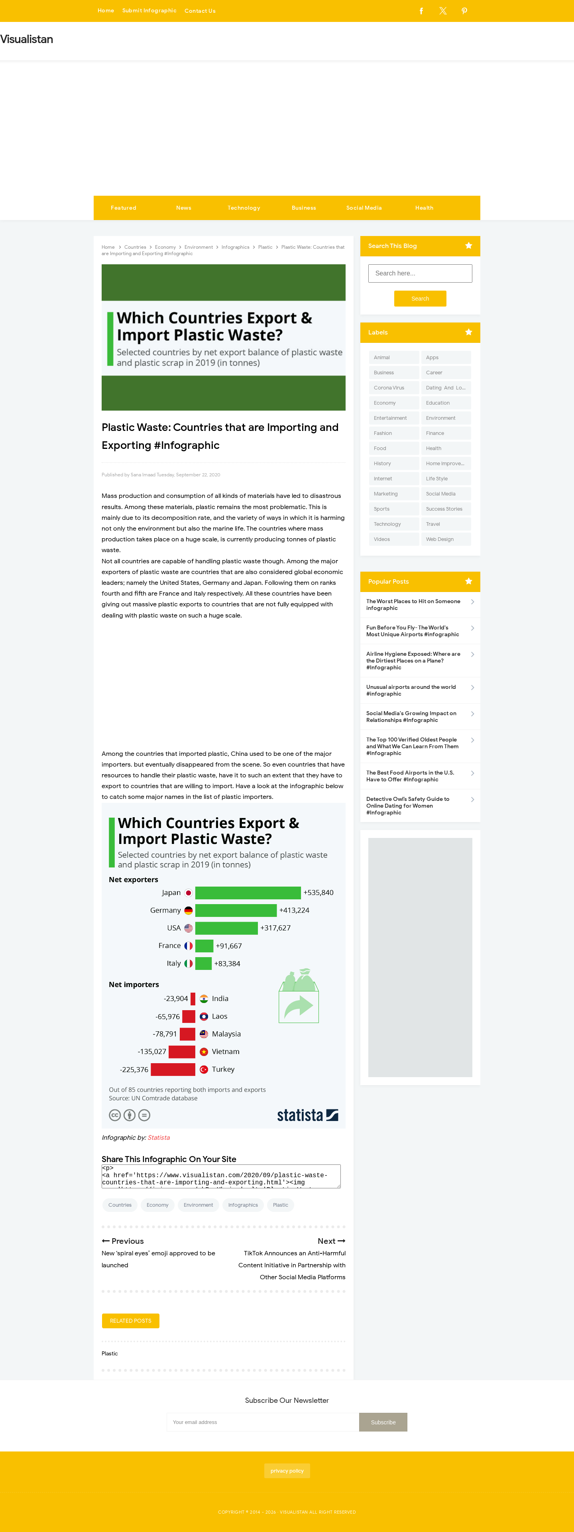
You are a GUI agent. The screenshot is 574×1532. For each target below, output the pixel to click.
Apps (432, 357)
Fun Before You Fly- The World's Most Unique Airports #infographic (412, 631)
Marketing (386, 493)
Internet (383, 478)
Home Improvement (448, 463)
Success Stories (444, 508)
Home (106, 11)
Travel (433, 524)
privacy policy (287, 1470)
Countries (120, 1205)
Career (434, 372)
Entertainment (390, 418)
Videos (382, 539)
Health (424, 208)
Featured (123, 208)
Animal (382, 357)
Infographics (243, 1205)
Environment (198, 1205)
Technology (244, 208)
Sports (381, 508)
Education (438, 402)
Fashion (383, 433)
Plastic (280, 1205)
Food (380, 448)
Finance (435, 433)
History (382, 463)
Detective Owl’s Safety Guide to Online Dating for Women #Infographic (408, 806)
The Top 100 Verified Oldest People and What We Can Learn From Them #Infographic (412, 746)
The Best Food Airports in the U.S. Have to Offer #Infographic (410, 776)
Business (304, 208)
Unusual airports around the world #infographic (411, 690)
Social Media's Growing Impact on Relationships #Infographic (411, 717)
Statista (158, 1138)
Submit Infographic (149, 11)
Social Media (364, 208)
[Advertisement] (287, 136)
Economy (158, 1205)
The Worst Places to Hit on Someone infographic (413, 605)
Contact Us (200, 11)
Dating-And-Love (447, 387)
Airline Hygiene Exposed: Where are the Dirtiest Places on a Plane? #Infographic (413, 661)
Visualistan (294, 1512)
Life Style (437, 478)
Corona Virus (389, 387)
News (183, 208)
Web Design (440, 539)
